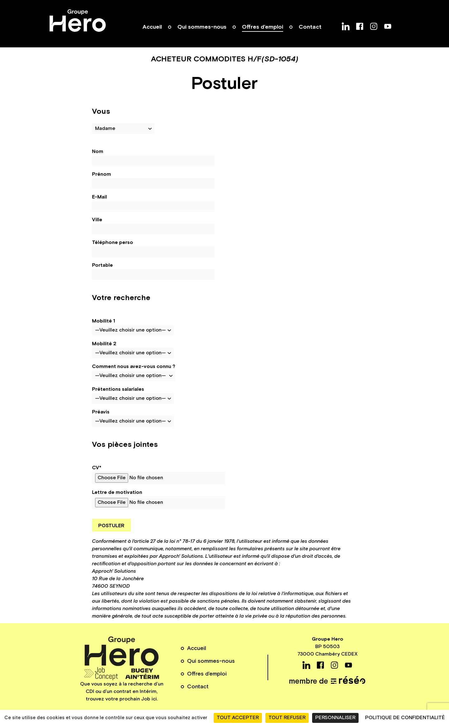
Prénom (153, 180)
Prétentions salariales (133, 395)
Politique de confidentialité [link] (405, 717)
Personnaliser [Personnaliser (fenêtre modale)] (335, 717)
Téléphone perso (153, 248)
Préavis (133, 418)
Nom (153, 157)
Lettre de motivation (158, 499)
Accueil (152, 27)
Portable (153, 271)
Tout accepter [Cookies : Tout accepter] (238, 717)
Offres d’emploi (262, 27)
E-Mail (153, 203)
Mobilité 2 (133, 349)
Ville (153, 225)
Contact (310, 27)
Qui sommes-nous (201, 27)
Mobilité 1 (133, 327)
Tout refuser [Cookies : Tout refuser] (287, 717)
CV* (158, 474)
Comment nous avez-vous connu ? (133, 372)
